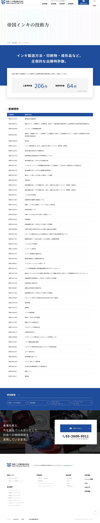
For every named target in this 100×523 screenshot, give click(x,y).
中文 (23, 519)
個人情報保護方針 (34, 519)
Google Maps (67, 465)
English (16, 519)
